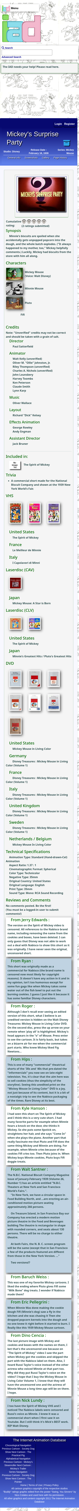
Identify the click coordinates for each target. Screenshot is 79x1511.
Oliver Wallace (22, 403)
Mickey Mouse (34, 272)
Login (58, 124)
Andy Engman (22, 431)
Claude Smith (21, 386)
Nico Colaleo (21, 1495)
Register (69, 124)
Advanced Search (11, 57)
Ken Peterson (21, 382)
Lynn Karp (19, 390)
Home (23, 1485)
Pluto (28, 303)
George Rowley (22, 427)
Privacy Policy (51, 1485)
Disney (16, 151)
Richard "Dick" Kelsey (27, 415)
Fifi (23, 314)
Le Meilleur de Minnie (26, 550)
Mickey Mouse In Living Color (31, 844)
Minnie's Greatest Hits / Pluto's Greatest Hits (41, 656)
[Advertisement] (21, 95)
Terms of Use (35, 1485)
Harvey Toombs (23, 378)
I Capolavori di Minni (26, 563)
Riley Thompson (23, 367)
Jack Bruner (20, 444)
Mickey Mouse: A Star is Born (31, 603)
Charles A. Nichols (24, 370)
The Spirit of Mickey (37, 465)
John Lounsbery (23, 374)
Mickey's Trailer (18, 1468)
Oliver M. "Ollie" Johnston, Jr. (31, 363)
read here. (52, 67)
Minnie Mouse (34, 288)
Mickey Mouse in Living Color (31, 749)
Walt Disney (42, 276)
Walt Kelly (19, 359)
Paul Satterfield (23, 346)
